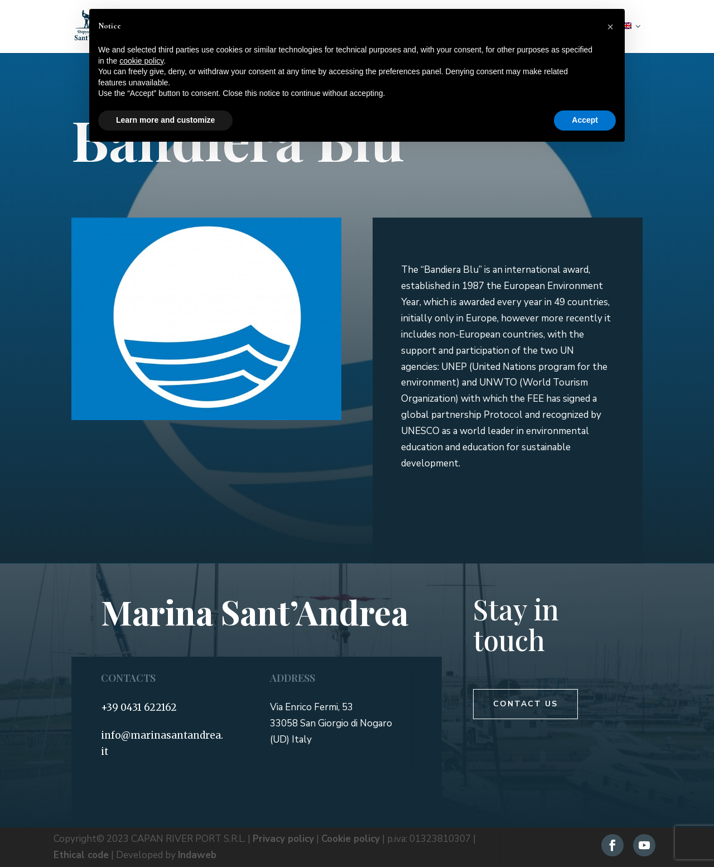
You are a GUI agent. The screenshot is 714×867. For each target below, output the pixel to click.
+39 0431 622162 (139, 707)
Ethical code (81, 855)
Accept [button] (585, 119)
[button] (610, 27)
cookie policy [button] (141, 60)
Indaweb (197, 855)
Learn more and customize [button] (165, 119)
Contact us (525, 704)
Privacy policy (283, 838)
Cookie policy (350, 838)
